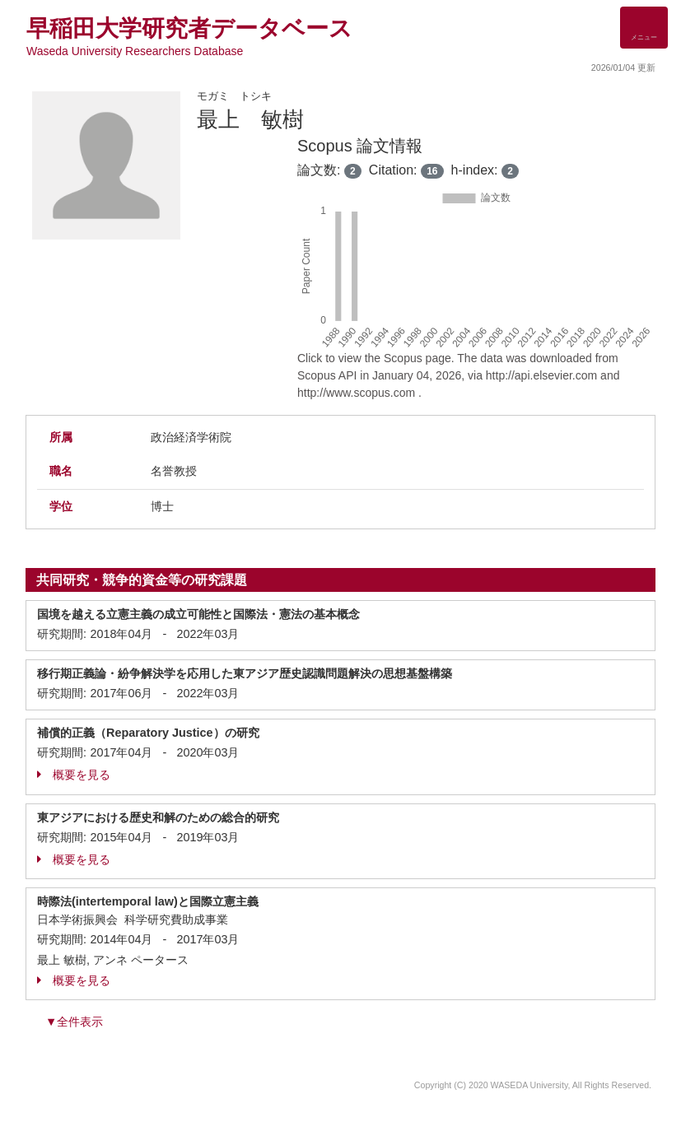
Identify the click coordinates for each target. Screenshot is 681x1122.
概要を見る (73, 774)
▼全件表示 (74, 1021)
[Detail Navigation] (644, 28)
